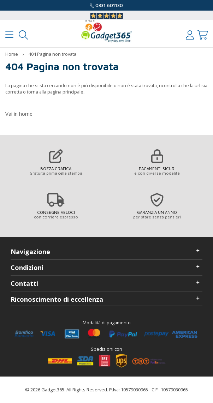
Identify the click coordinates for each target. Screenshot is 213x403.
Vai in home (18, 113)
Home (11, 54)
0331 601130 (109, 5)
